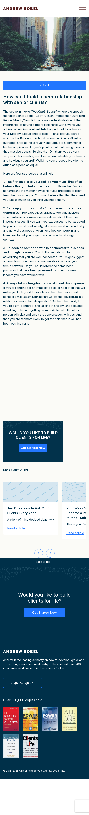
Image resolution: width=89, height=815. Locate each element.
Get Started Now (33, 448)
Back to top (45, 561)
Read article (16, 528)
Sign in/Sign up (22, 683)
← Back (44, 85)
